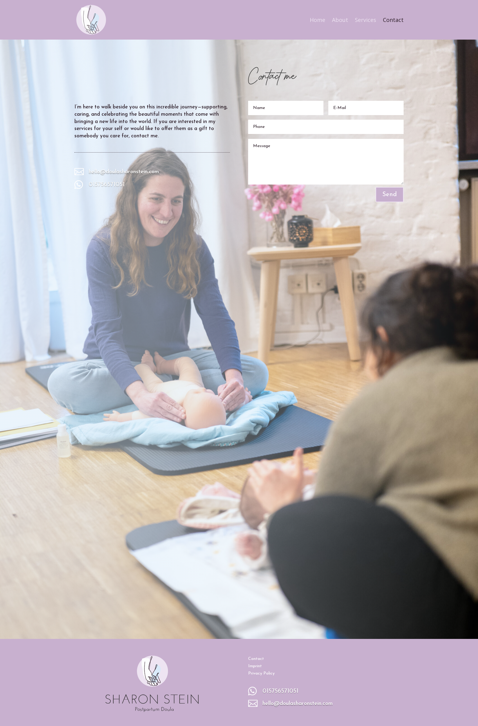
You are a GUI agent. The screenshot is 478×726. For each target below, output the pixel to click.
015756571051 (107, 185)
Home (317, 19)
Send (389, 195)
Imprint (255, 666)
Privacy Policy (261, 673)
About (340, 19)
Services (365, 19)
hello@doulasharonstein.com (124, 172)
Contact (393, 19)
